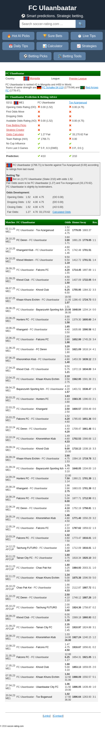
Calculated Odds (61, 212)
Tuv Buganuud (44, 696)
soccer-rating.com (15, 726)
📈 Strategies (87, 46)
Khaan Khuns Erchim (28, 299)
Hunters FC (22, 319)
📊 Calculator (52, 46)
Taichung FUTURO (26, 547)
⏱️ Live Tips (87, 36)
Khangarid (22, 329)
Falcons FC (42, 269)
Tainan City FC (24, 557)
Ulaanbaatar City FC (47, 686)
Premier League (78, 78)
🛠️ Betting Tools (70, 56)
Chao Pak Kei (43, 567)
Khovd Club (22, 279)
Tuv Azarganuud (45, 230)
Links (46, 715)
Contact (58, 715)
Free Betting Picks (16, 125)
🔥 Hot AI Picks (18, 36)
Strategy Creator (15, 129)
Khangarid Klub (24, 250)
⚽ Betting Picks (35, 56)
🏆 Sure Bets (52, 36)
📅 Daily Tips (18, 46)
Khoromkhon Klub (26, 359)
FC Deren (21, 240)
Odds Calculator (15, 134)
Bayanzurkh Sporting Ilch (49, 309)
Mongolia (35, 78)
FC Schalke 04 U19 (53, 87)
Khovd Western (24, 260)
